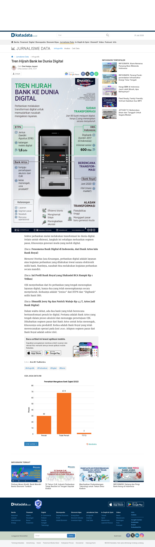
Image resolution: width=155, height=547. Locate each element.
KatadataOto (136, 527)
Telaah (103, 515)
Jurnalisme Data (67, 42)
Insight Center (136, 520)
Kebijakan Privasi (67, 543)
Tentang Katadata (17, 543)
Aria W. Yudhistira (38, 362)
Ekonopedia (40, 42)
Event (133, 525)
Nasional (14, 515)
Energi (13, 523)
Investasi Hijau (76, 520)
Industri (14, 518)
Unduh (16, 74)
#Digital (53, 368)
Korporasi (29, 523)
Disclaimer (79, 543)
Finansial (24, 42)
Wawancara (105, 520)
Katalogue (120, 520)
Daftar (71, 536)
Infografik (58, 48)
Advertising (30, 543)
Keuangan (30, 518)
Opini (103, 518)
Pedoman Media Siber (51, 543)
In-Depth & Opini (82, 42)
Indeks (133, 515)
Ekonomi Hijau (53, 42)
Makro (28, 515)
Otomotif (94, 42)
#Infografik (30, 368)
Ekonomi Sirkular (77, 518)
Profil (58, 518)
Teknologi (45, 525)
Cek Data (75, 48)
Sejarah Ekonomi (62, 515)
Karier (39, 543)
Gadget (44, 523)
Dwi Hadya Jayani (30, 66)
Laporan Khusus (107, 523)
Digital (31, 42)
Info (114, 42)
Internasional (15, 520)
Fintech (44, 518)
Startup (43, 520)
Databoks (134, 522)
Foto (118, 523)
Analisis (67, 48)
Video (101, 42)
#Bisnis (62, 368)
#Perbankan (42, 368)
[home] (12, 42)
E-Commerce (46, 515)
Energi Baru (75, 515)
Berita (16, 42)
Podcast (108, 42)
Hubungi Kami (91, 543)
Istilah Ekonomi (61, 520)
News (118, 515)
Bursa (28, 520)
